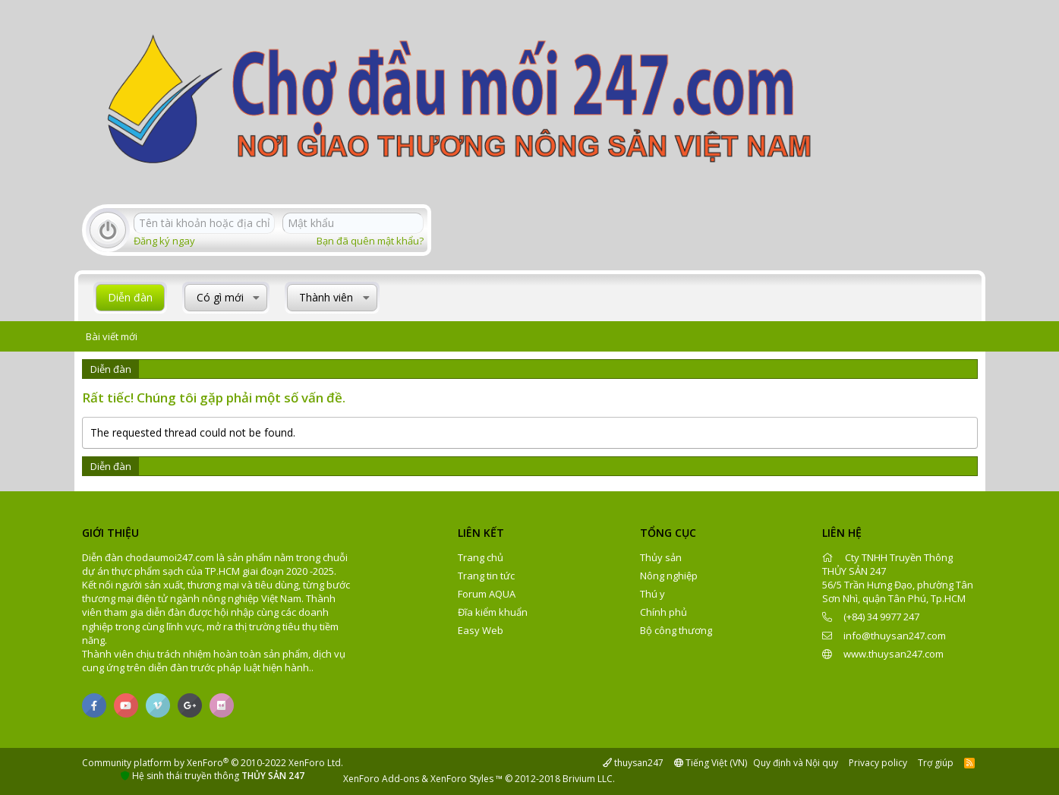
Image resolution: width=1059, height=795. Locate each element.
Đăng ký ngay (164, 241)
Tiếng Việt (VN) (710, 762)
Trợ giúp (935, 762)
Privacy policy (878, 762)
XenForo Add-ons (381, 778)
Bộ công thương (676, 630)
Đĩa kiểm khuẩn (493, 612)
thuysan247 (633, 762)
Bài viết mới (111, 336)
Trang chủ (480, 557)
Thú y (652, 594)
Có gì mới (220, 297)
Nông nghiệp (669, 575)
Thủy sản (661, 557)
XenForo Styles (461, 778)
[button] (256, 298)
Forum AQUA (486, 594)
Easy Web (480, 630)
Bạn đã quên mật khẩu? (370, 241)
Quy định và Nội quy (795, 762)
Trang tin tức (486, 575)
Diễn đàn (130, 297)
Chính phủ (663, 612)
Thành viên (326, 297)
